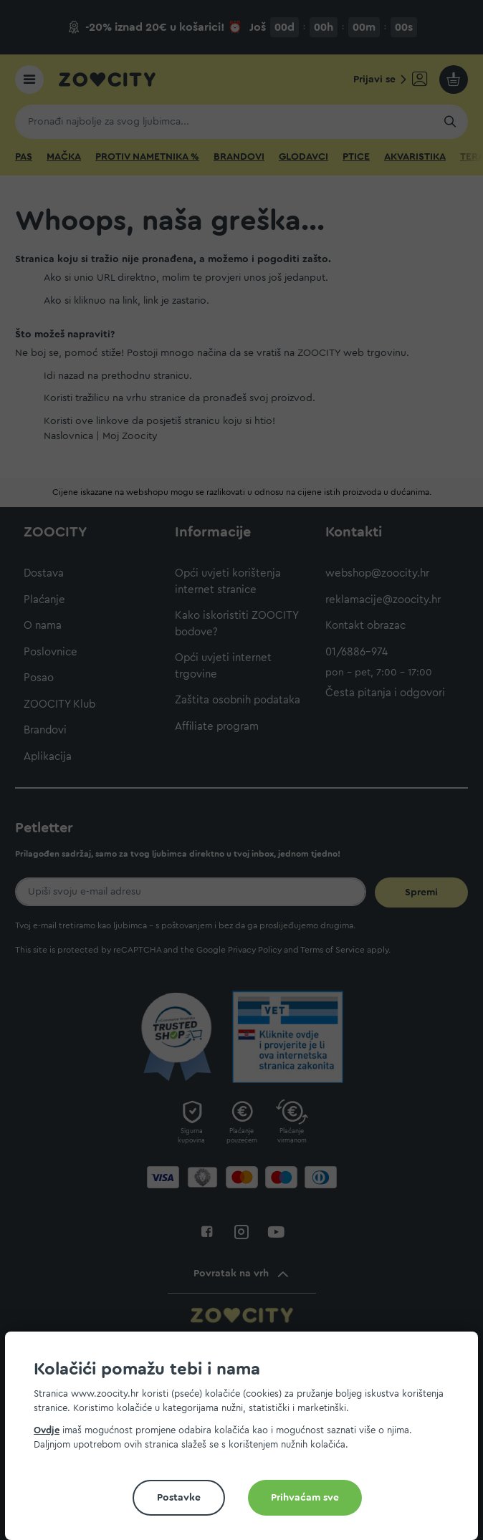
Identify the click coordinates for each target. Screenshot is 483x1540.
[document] (247, 1441)
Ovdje (46, 1430)
